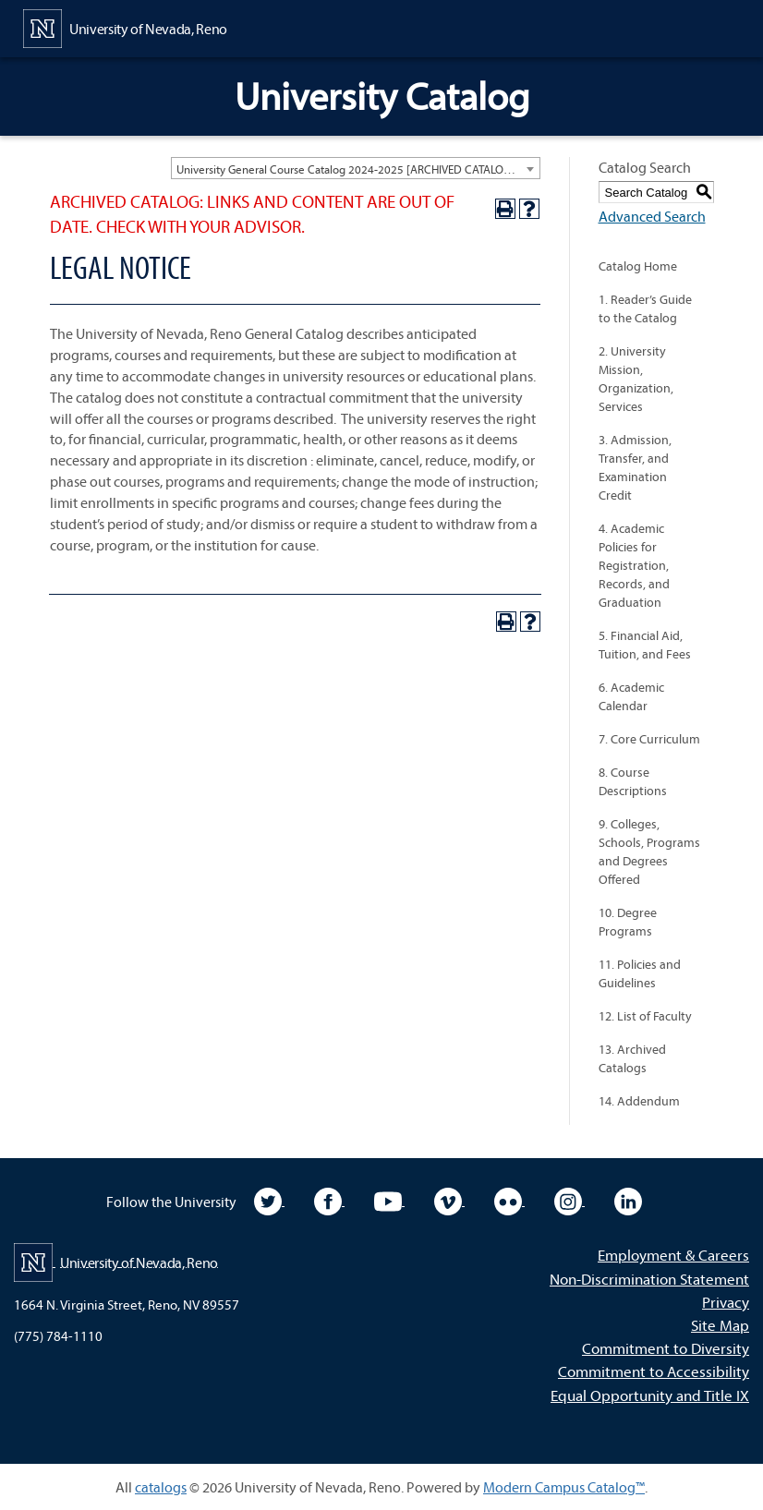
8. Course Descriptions (633, 781)
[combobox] (355, 168)
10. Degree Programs (628, 921)
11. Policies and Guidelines (640, 973)
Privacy (725, 1301)
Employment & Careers (673, 1254)
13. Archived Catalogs (632, 1058)
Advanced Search (652, 216)
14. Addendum (639, 1101)
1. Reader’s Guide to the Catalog (645, 308)
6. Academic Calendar (631, 696)
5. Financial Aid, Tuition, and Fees (645, 644)
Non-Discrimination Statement (649, 1278)
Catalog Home (638, 266)
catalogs (161, 1487)
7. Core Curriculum (649, 739)
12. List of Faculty (645, 1016)
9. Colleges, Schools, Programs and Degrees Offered (649, 851)
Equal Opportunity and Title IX (650, 1395)
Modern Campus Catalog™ (564, 1487)
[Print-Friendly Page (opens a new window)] (505, 209)
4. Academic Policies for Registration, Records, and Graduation (634, 565)
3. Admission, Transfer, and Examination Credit (635, 467)
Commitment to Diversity (665, 1348)
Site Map (720, 1325)
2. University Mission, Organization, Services (636, 379)
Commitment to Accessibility (653, 1371)
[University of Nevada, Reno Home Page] (125, 27)
